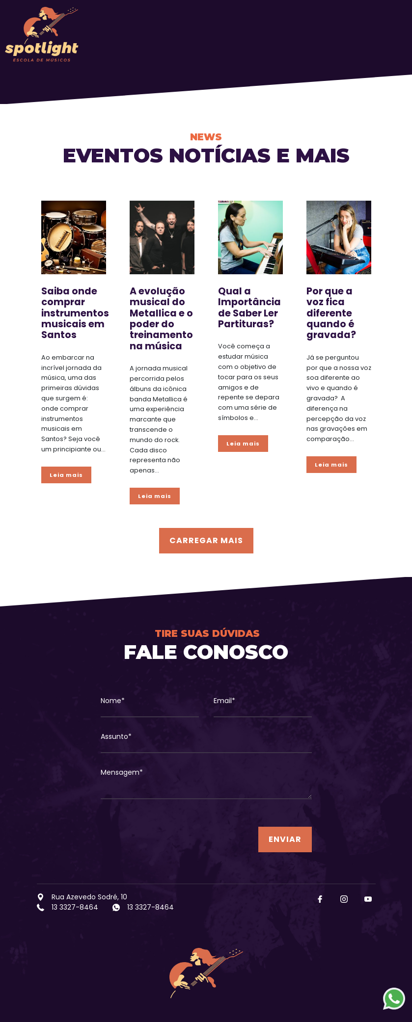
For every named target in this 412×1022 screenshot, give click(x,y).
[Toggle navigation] (390, 34)
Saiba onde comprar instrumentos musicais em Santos (75, 313)
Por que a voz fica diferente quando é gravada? (331, 313)
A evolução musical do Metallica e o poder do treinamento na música (161, 319)
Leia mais (66, 475)
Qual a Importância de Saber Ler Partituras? (249, 308)
